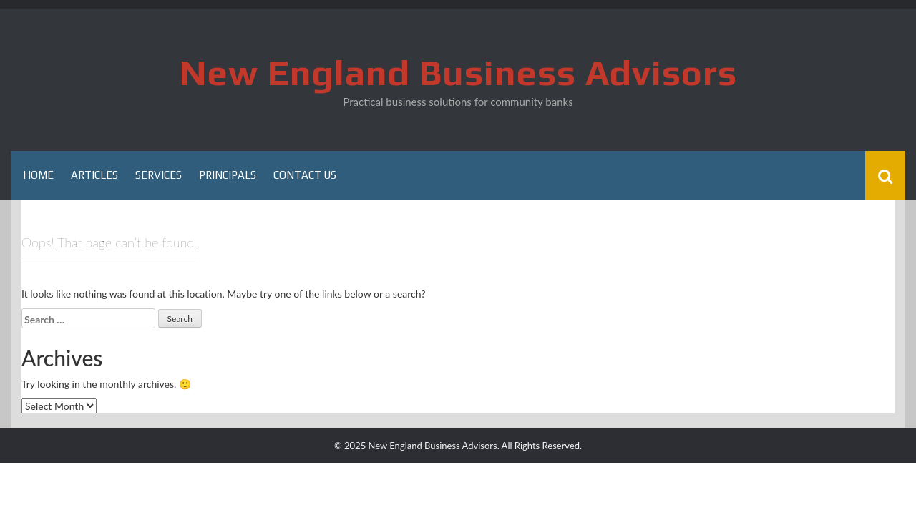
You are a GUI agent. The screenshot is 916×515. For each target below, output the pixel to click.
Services (158, 175)
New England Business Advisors (458, 72)
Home (38, 175)
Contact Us (304, 175)
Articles (94, 175)
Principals (227, 175)
